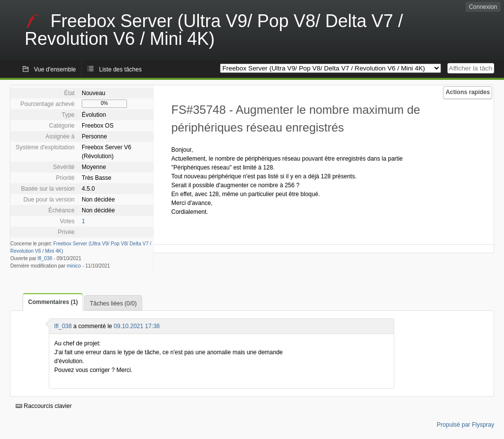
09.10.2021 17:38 (136, 326)
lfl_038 (45, 258)
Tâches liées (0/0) (113, 303)
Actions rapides (467, 92)
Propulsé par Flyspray (465, 424)
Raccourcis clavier (44, 406)
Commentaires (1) (53, 302)
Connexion (483, 6)
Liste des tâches (120, 69)
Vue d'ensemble (55, 69)
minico (74, 266)
